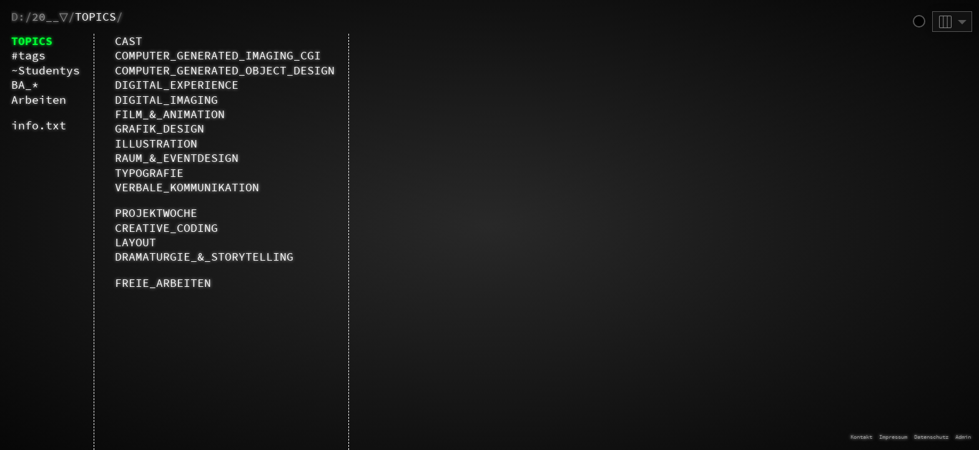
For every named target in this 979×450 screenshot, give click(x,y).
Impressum (893, 436)
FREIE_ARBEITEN (163, 283)
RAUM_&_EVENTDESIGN (177, 158)
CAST (128, 41)
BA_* (25, 85)
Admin (963, 436)
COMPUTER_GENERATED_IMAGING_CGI (218, 55)
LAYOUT (135, 242)
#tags (28, 55)
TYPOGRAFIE (149, 173)
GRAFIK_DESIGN (159, 128)
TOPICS (95, 16)
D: (18, 16)
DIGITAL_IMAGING (166, 99)
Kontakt (861, 436)
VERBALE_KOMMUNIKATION (187, 187)
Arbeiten (38, 99)
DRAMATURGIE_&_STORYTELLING (204, 256)
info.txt (38, 125)
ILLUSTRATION (156, 143)
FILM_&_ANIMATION (170, 114)
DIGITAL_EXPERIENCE (177, 85)
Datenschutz (931, 436)
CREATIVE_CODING (166, 228)
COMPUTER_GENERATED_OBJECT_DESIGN (225, 70)
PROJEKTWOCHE (156, 213)
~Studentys (45, 70)
